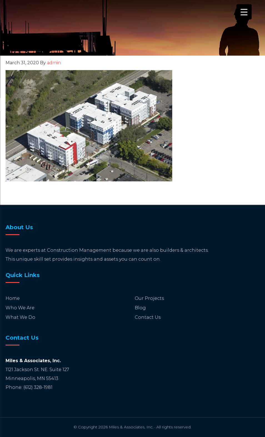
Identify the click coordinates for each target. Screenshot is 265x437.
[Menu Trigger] (244, 11)
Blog (140, 307)
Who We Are (20, 307)
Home (13, 298)
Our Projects (149, 298)
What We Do (20, 317)
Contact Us (148, 317)
